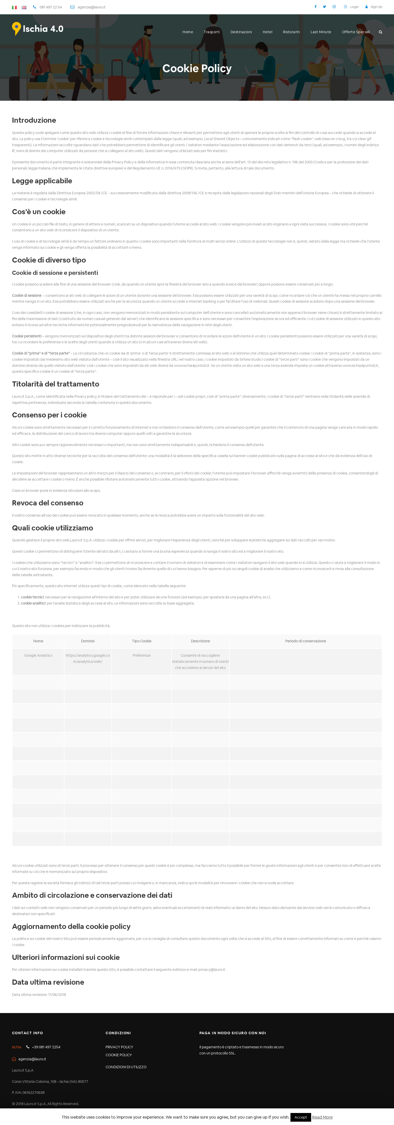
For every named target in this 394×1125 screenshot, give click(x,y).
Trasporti (212, 32)
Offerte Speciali (356, 32)
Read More (322, 1117)
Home (188, 32)
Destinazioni (241, 32)
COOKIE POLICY (119, 1055)
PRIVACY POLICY (119, 1047)
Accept (301, 1117)
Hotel (268, 32)
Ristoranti (291, 32)
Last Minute (321, 32)
